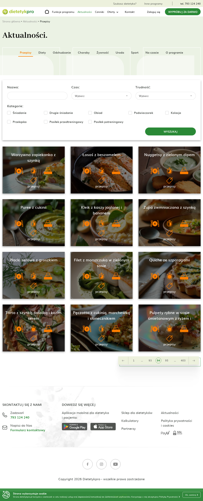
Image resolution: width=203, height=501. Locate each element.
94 (158, 360)
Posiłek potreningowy (108, 122)
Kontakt (129, 12)
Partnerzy (128, 428)
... (142, 360)
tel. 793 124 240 (190, 3)
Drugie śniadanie (61, 113)
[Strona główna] (18, 12)
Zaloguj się (153, 12)
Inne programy (153, 3)
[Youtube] (115, 464)
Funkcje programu (63, 12)
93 (150, 360)
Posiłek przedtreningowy (66, 122)
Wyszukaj (170, 131)
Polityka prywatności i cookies (176, 423)
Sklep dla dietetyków (136, 412)
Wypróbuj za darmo (182, 12)
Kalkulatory (129, 420)
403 (183, 360)
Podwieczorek (143, 113)
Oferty (111, 12)
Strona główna (11, 21)
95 (166, 360)
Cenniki (99, 12)
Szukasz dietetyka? (124, 3)
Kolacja (176, 113)
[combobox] (101, 96)
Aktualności (85, 12)
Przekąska (19, 122)
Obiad (98, 113)
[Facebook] (87, 464)
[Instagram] (101, 464)
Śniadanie (19, 113)
